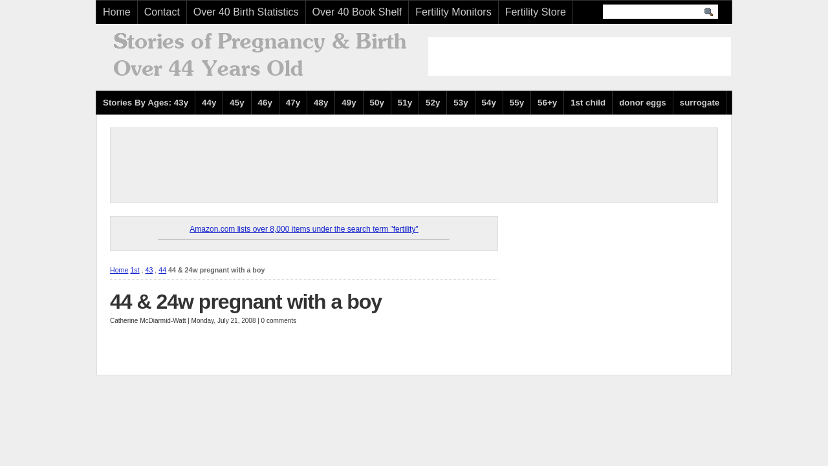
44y (209, 102)
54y (489, 102)
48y (321, 102)
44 (162, 270)
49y (349, 102)
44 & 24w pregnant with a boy (246, 301)
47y (293, 102)
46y (265, 102)
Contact (162, 11)
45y (237, 102)
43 (149, 270)
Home (117, 11)
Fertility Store (535, 11)
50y (377, 102)
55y (517, 102)
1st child (588, 102)
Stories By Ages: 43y (145, 102)
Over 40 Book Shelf (357, 11)
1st (134, 270)
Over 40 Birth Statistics (246, 11)
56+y (547, 102)
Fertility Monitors (453, 11)
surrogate (699, 102)
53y (460, 102)
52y (433, 102)
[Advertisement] (579, 56)
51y (405, 102)
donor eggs (642, 102)
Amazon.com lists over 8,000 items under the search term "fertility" (304, 229)
